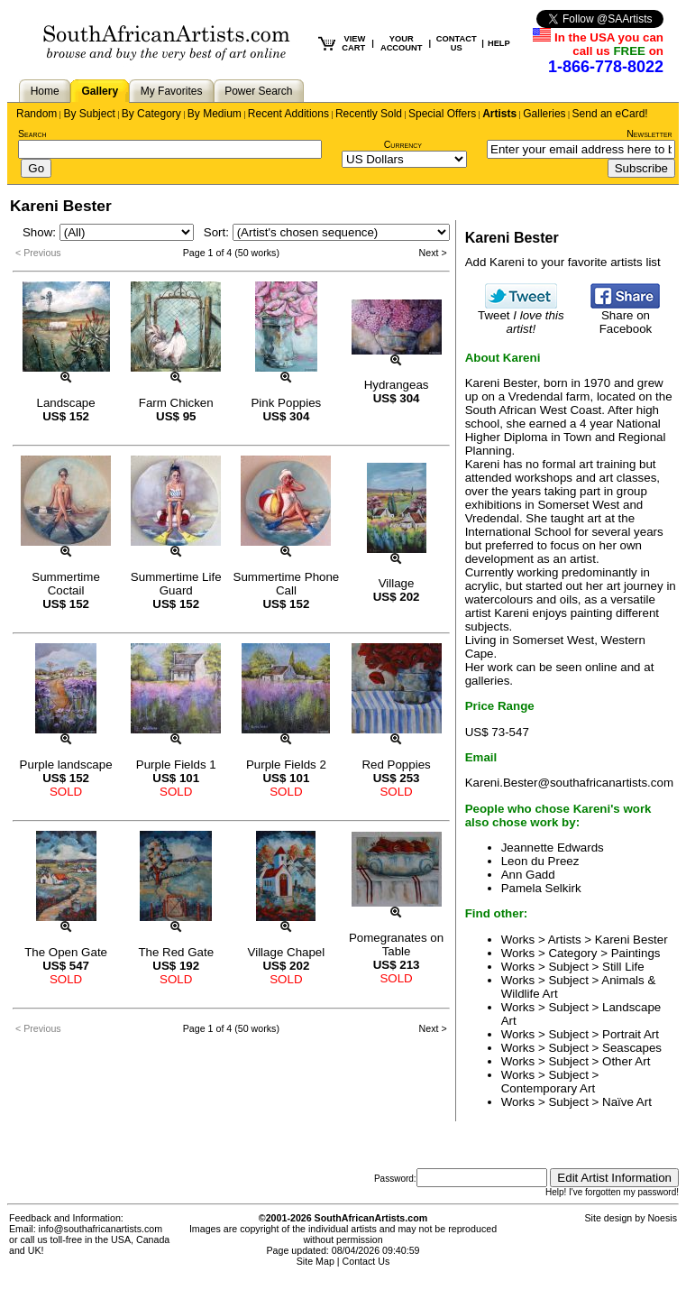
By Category (151, 113)
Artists (499, 113)
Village (397, 583)
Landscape (65, 403)
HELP (499, 43)
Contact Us (366, 1261)
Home (45, 91)
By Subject (88, 113)
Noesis (662, 1217)
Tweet (521, 317)
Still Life (623, 966)
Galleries (544, 113)
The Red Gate (176, 952)
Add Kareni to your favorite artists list (563, 262)
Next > (433, 252)
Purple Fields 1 (176, 764)
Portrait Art (630, 1034)
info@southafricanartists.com (101, 1228)
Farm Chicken (176, 403)
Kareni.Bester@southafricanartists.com (569, 782)
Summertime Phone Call (286, 583)
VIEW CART (353, 43)
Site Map (315, 1261)
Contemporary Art (548, 1088)
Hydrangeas (396, 385)
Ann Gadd (528, 874)
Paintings (636, 953)
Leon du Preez (540, 861)
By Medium (215, 113)
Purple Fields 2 (286, 764)
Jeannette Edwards (552, 847)
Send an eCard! (610, 113)
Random (36, 113)
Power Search (258, 91)
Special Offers (442, 113)
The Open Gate (65, 952)
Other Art (626, 1061)
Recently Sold (368, 113)
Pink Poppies (286, 403)
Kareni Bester (631, 939)
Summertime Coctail (66, 583)
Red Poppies (395, 764)
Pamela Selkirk (541, 888)
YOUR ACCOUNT (401, 43)
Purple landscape (66, 764)
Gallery (99, 91)
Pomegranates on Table (396, 944)
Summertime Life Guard (176, 583)
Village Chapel (286, 952)
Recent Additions (288, 113)
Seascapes (632, 1048)
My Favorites (172, 91)
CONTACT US (456, 43)
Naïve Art (627, 1102)
